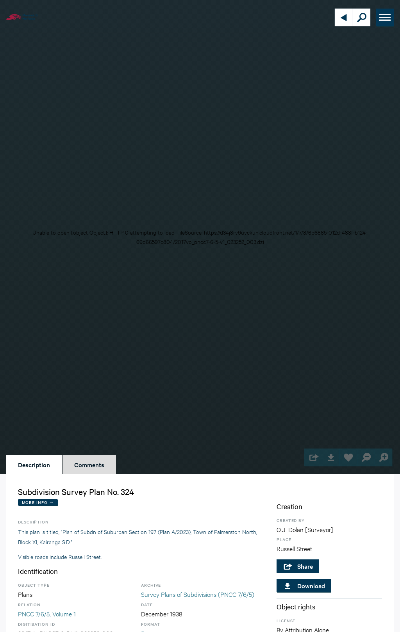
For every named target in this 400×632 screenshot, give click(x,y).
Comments (89, 464)
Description (34, 464)
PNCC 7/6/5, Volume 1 (47, 613)
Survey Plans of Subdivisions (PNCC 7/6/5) (197, 594)
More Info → (38, 502)
